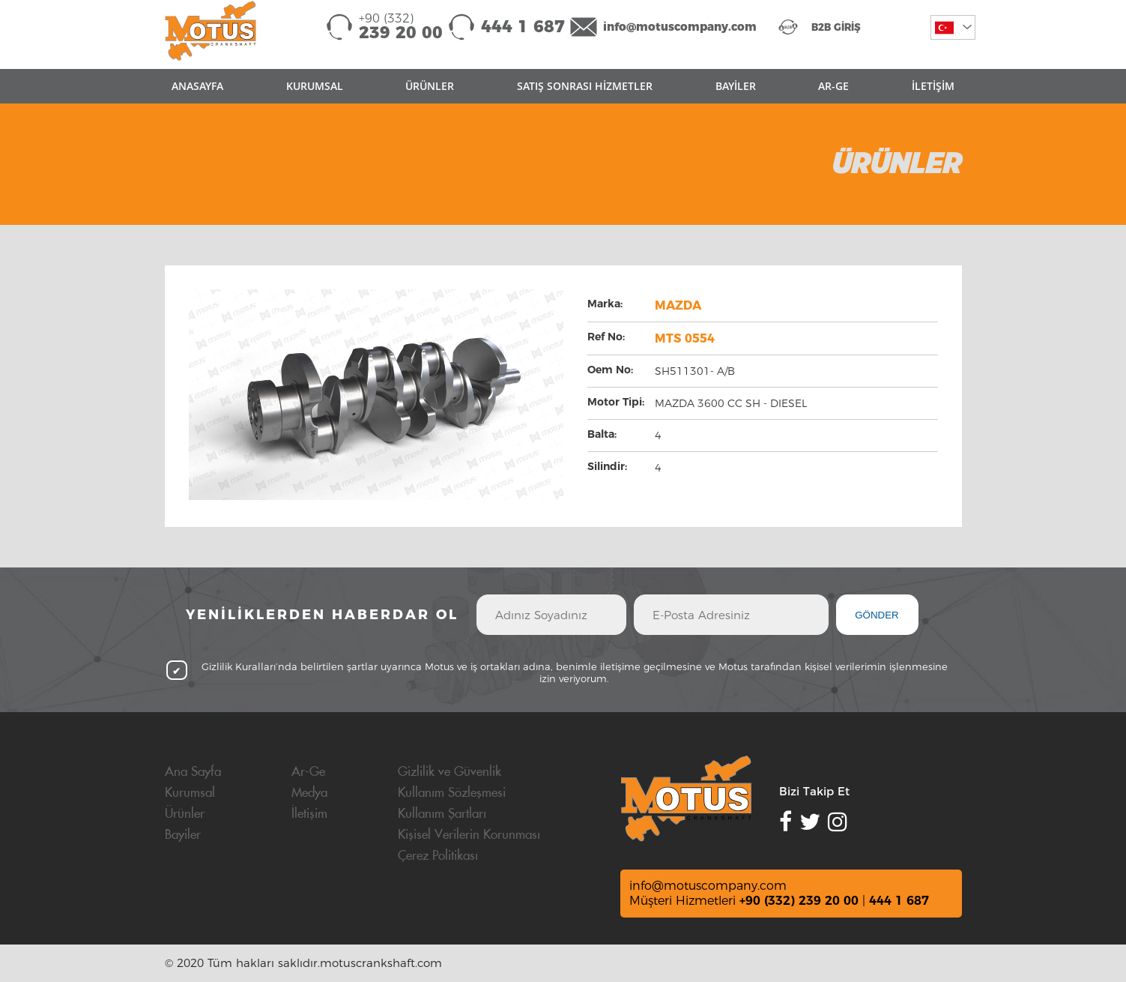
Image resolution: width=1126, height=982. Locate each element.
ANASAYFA (197, 86)
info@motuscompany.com (680, 26)
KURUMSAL (314, 86)
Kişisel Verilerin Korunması (469, 835)
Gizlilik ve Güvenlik (449, 772)
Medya (309, 793)
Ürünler (185, 814)
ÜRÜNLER (429, 86)
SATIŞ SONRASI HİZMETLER (585, 86)
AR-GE (833, 86)
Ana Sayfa (193, 772)
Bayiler (183, 835)
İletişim (309, 814)
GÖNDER (877, 615)
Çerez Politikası (438, 856)
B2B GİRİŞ (836, 27)
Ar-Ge (308, 772)
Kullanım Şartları (442, 814)
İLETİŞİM (933, 86)
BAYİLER (735, 86)
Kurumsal (190, 793)
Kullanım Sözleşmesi (452, 793)
